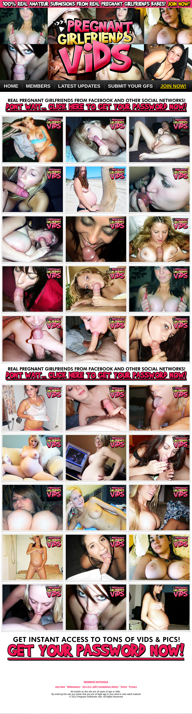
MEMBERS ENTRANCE (96, 682)
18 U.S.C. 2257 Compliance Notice (100, 686)
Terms (123, 686)
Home (11, 86)
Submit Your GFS (130, 86)
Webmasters (73, 686)
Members (38, 86)
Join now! (173, 86)
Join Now (60, 686)
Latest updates (79, 86)
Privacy (133, 686)
